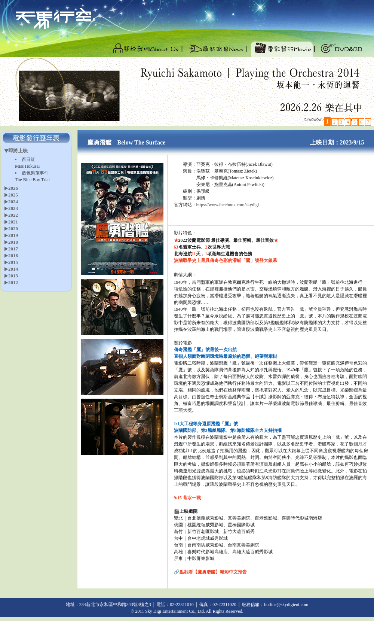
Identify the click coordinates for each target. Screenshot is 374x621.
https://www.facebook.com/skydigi (227, 204)
